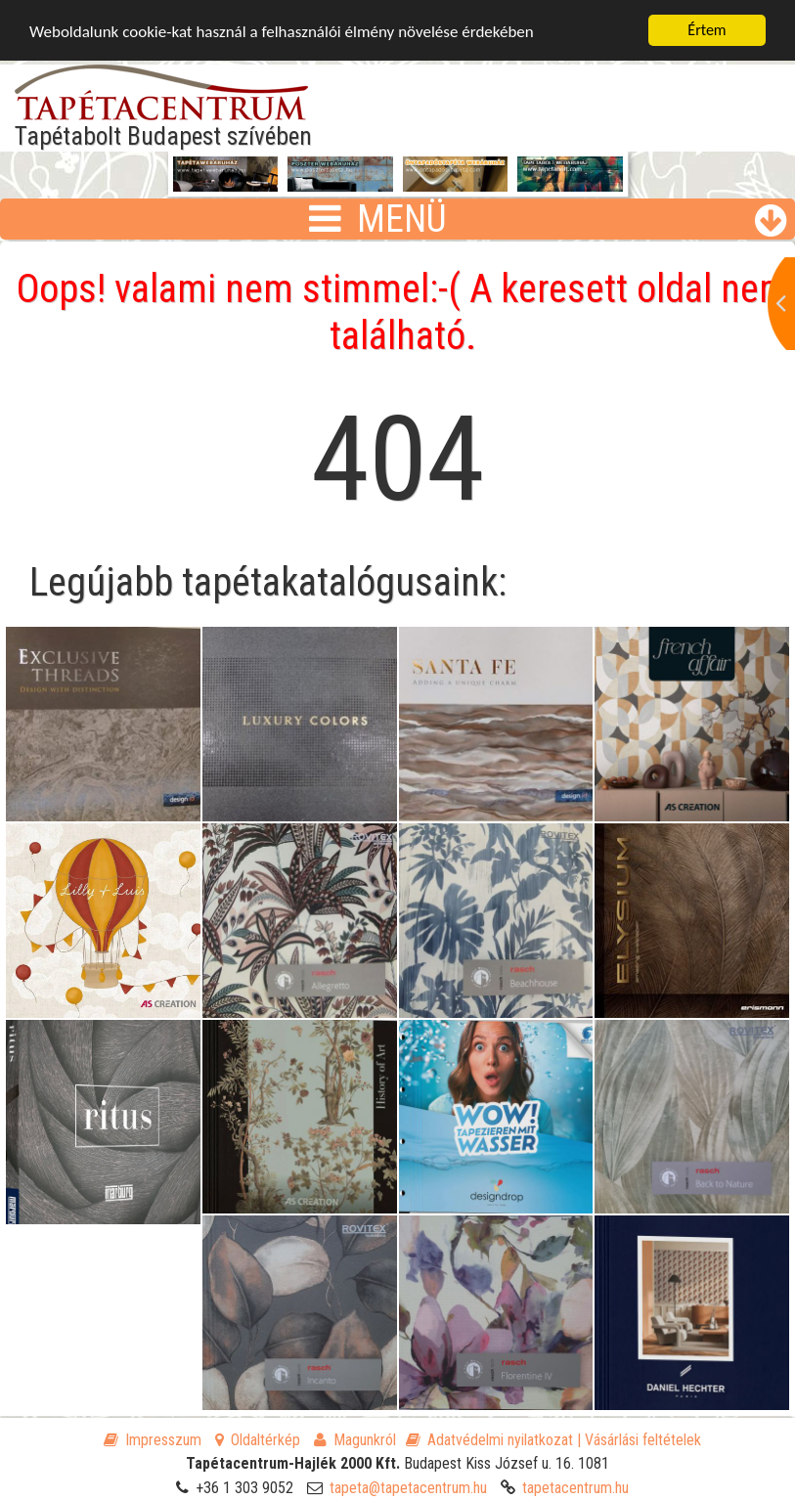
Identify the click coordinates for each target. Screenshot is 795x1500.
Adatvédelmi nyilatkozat (489, 1440)
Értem (706, 30)
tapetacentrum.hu (575, 1487)
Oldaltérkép (257, 1440)
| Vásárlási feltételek (639, 1440)
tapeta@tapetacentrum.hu (408, 1487)
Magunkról (355, 1440)
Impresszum (152, 1440)
